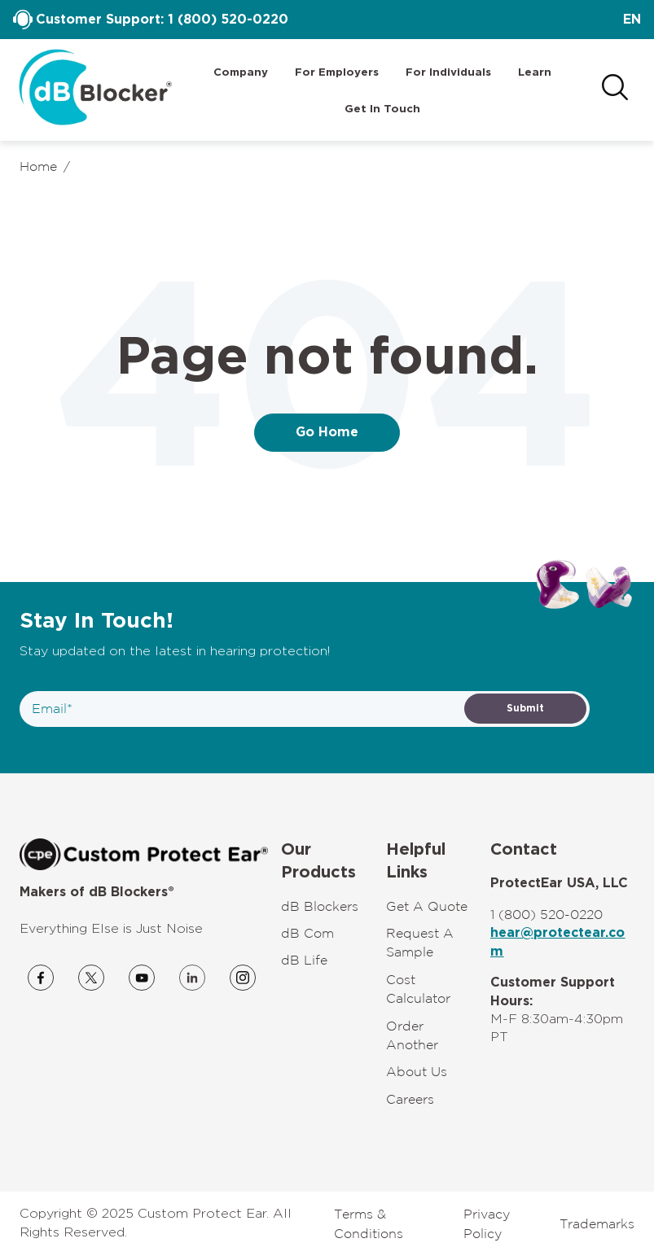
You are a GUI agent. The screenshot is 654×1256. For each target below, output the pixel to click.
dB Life (304, 959)
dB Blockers (319, 906)
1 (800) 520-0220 (228, 19)
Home (38, 166)
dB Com (307, 933)
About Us (416, 1071)
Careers (410, 1099)
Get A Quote (426, 906)
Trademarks (597, 1223)
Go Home (327, 432)
